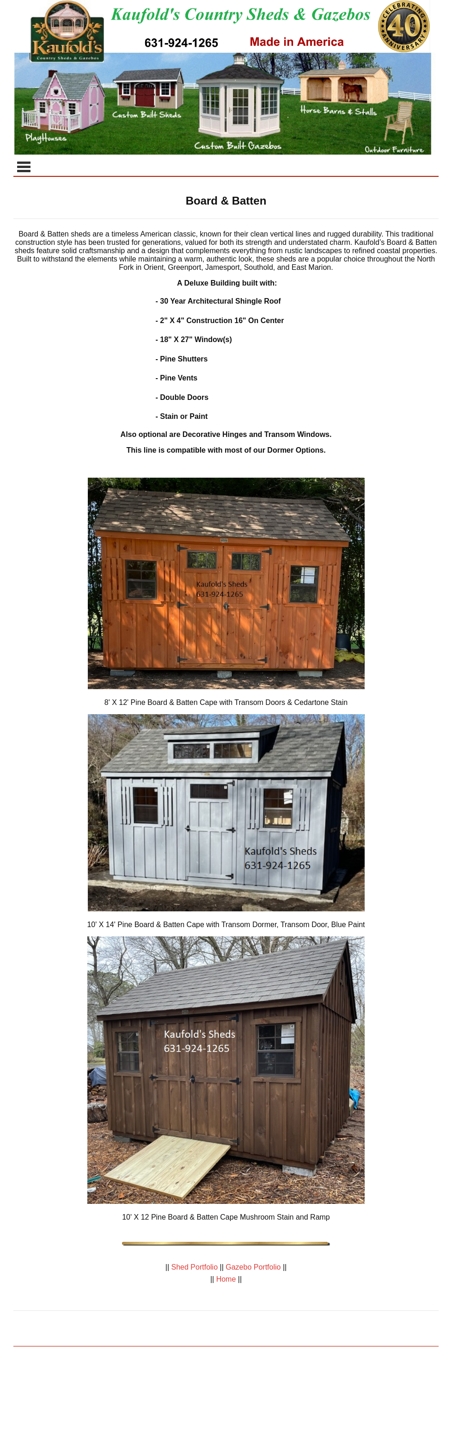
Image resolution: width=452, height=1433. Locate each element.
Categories (23, 166)
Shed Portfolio (194, 1267)
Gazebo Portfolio (253, 1267)
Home (226, 1279)
